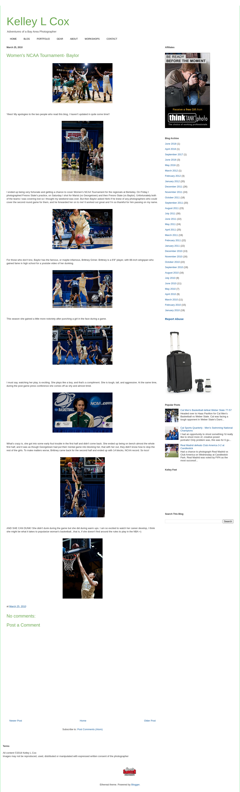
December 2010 (173, 251)
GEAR (60, 39)
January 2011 (172, 245)
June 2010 (170, 283)
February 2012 (173, 175)
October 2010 (172, 262)
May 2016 (170, 165)
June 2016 (170, 159)
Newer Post (15, 720)
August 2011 (172, 208)
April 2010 (170, 294)
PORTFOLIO (43, 39)
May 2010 (170, 288)
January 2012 (172, 181)
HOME (13, 39)
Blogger (135, 784)
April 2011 (170, 229)
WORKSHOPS (92, 39)
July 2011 (170, 213)
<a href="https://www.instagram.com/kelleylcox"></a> (199, 489)
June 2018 (170, 143)
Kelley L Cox (38, 21)
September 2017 (174, 154)
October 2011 (172, 197)
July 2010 (170, 278)
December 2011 (173, 186)
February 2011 (173, 240)
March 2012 (171, 170)
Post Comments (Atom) (90, 729)
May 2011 (170, 224)
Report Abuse (174, 319)
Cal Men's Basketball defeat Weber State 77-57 (206, 410)
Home (83, 720)
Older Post (150, 720)
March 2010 (171, 299)
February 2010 (173, 304)
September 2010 (174, 267)
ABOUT (74, 39)
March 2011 (171, 235)
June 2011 (170, 219)
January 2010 (172, 310)
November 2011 (173, 192)
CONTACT (111, 39)
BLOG (27, 39)
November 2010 (173, 256)
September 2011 (174, 202)
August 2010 (172, 272)
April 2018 (170, 149)
